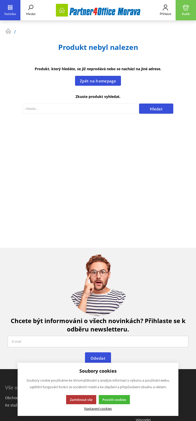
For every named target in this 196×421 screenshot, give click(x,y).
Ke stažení (14, 405)
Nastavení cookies (98, 409)
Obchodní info (17, 397)
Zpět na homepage (98, 80)
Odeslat (98, 358)
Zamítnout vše (81, 399)
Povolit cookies (114, 399)
